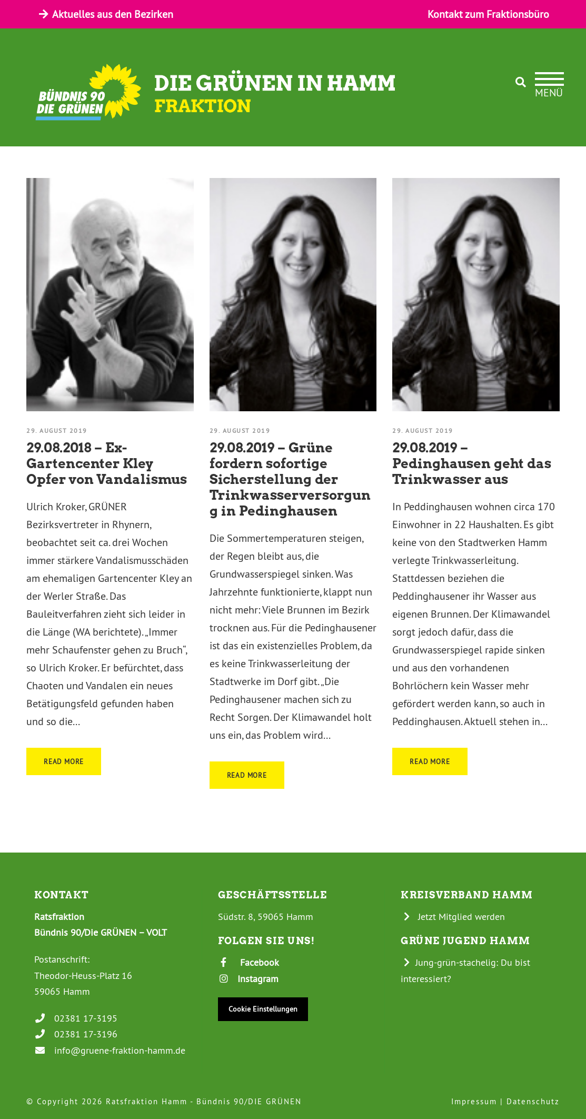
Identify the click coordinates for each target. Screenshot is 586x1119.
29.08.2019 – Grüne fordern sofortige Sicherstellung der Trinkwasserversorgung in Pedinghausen (290, 479)
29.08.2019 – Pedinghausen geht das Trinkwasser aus (471, 463)
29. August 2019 (56, 430)
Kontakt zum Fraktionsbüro (488, 14)
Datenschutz (533, 1101)
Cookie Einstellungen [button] (263, 1009)
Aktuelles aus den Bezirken (105, 14)
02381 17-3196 (75, 1034)
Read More (64, 761)
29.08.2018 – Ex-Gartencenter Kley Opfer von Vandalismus (106, 463)
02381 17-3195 (75, 1018)
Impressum (474, 1101)
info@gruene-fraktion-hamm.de (109, 1050)
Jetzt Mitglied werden (453, 916)
